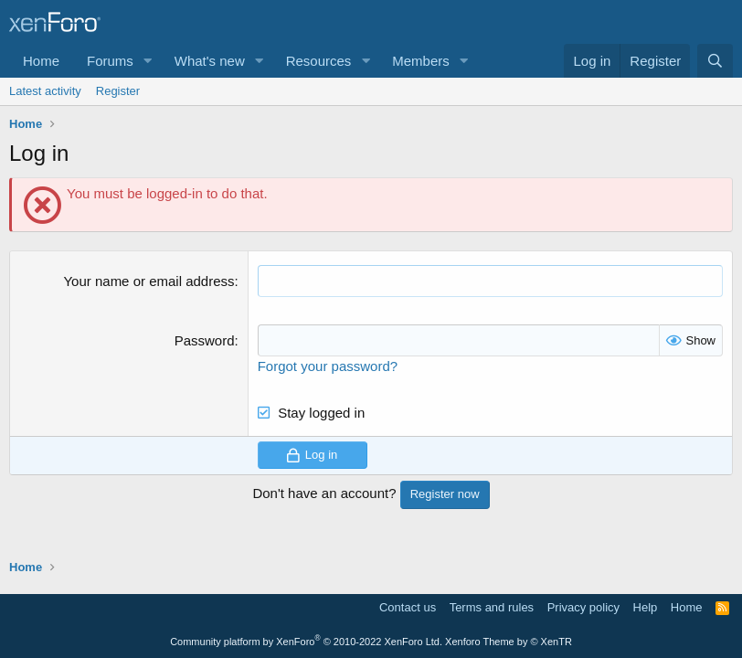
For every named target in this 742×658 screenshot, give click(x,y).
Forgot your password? (328, 366)
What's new (210, 61)
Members (421, 61)
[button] (148, 61)
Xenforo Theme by (508, 641)
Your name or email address (148, 281)
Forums (110, 61)
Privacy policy (583, 607)
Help (645, 607)
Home (41, 61)
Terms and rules (492, 607)
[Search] (715, 61)
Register (118, 91)
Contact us (407, 607)
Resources (319, 61)
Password (205, 340)
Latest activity (45, 91)
